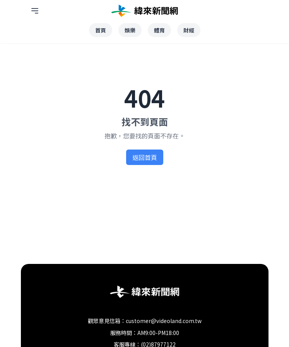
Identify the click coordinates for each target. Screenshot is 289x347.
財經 (188, 30)
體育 (159, 30)
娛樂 (130, 30)
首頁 (100, 30)
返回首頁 (144, 157)
